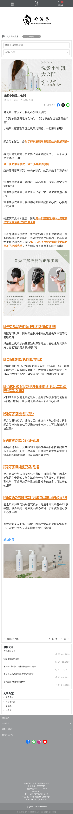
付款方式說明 (7, 729)
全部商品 (5, 723)
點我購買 (8, 539)
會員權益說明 (7, 735)
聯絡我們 (5, 718)
